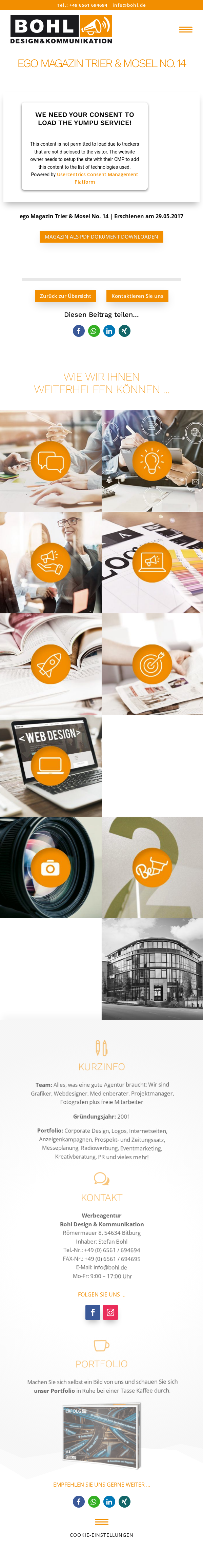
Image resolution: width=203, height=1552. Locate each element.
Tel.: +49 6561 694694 (82, 5)
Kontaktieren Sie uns (137, 295)
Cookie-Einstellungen (102, 1535)
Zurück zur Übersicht (65, 295)
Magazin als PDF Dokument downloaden (101, 236)
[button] (79, 331)
